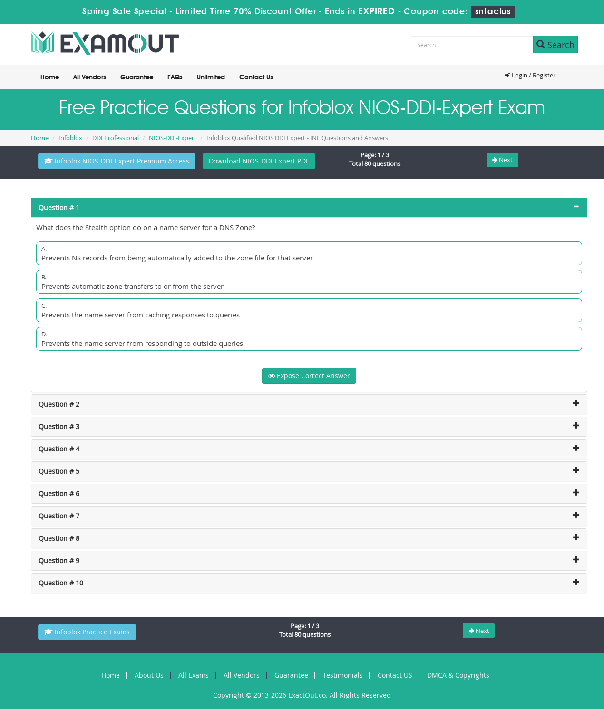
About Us (149, 675)
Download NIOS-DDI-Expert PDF (259, 160)
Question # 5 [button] (59, 471)
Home (49, 77)
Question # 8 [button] (59, 538)
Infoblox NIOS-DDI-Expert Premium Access (116, 160)
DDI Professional (115, 138)
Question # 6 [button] (59, 493)
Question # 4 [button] (59, 448)
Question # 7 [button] (59, 515)
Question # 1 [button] (59, 207)
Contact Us (256, 77)
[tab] (309, 207)
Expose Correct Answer (309, 375)
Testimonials (343, 675)
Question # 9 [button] (59, 560)
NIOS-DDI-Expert (172, 138)
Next (502, 159)
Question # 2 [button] (59, 404)
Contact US (395, 675)
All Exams (193, 675)
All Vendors (89, 77)
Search (555, 44)
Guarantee (136, 77)
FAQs (175, 77)
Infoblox (70, 138)
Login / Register (530, 75)
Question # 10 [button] (61, 582)
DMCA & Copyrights (458, 675)
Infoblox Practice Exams (87, 631)
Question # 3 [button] (59, 426)
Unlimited (211, 77)
